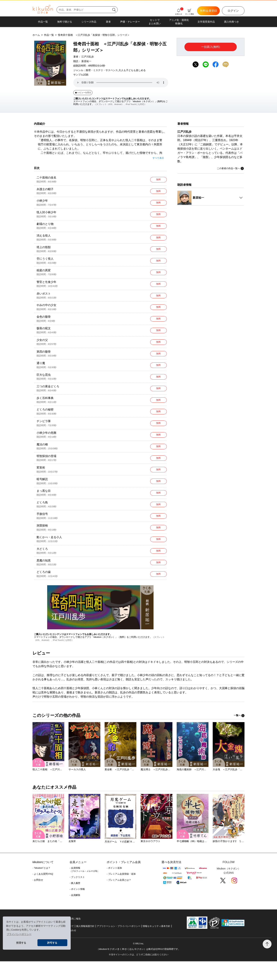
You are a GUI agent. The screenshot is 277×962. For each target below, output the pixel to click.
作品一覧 (43, 21)
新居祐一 (86, 61)
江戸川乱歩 (87, 56)
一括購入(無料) (210, 46)
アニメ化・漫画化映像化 (179, 22)
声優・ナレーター (130, 21)
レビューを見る (83, 92)
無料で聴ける (64, 21)
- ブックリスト (77, 877)
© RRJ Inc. (138, 944)
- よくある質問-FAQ (43, 874)
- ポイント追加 (114, 868)
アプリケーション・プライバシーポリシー (118, 926)
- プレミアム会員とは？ (119, 880)
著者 (108, 21)
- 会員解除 (75, 895)
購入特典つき (231, 21)
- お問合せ (38, 880)
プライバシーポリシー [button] (19, 934)
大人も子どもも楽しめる (132, 70)
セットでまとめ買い (155, 22)
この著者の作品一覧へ (230, 168)
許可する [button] (52, 942)
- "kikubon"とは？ (41, 868)
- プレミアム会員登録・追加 (121, 874)
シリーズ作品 (88, 21)
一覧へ (239, 716)
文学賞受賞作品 (206, 21)
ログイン (233, 10)
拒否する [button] (21, 942)
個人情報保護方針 (85, 926)
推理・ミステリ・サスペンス (102, 70)
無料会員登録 (208, 10)
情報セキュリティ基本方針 (156, 926)
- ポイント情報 (77, 889)
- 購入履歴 (75, 883)
